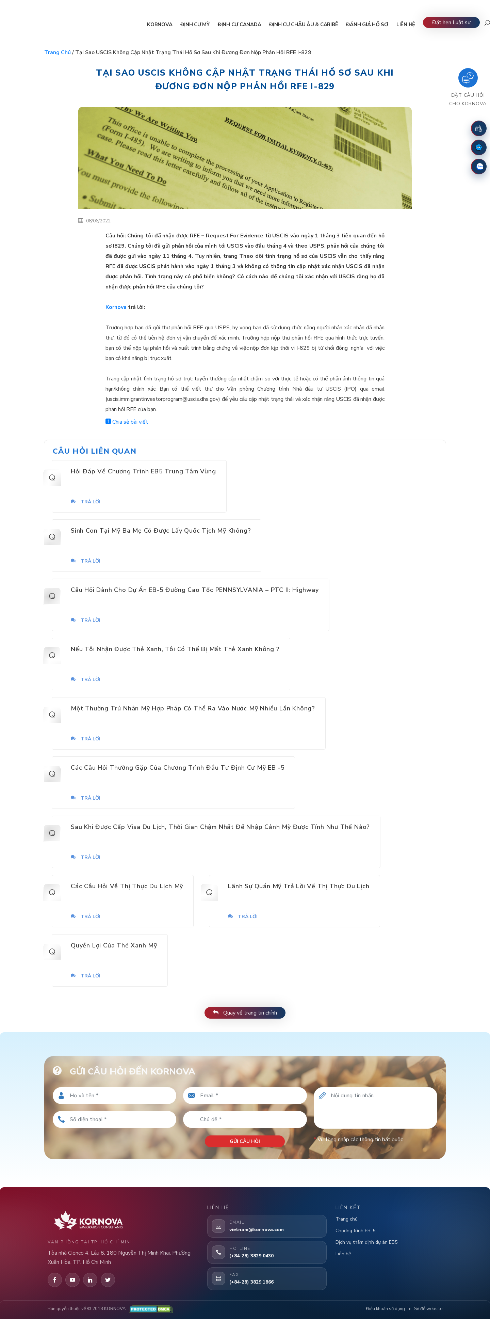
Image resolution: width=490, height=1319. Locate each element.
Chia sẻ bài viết (126, 422)
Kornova (116, 307)
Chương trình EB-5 (355, 1230)
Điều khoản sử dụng (385, 1309)
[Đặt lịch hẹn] (479, 128)
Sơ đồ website (428, 1309)
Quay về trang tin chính (245, 1013)
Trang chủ (57, 52)
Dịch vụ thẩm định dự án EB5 (366, 1242)
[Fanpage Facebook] (479, 147)
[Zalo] (479, 166)
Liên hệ (343, 1254)
